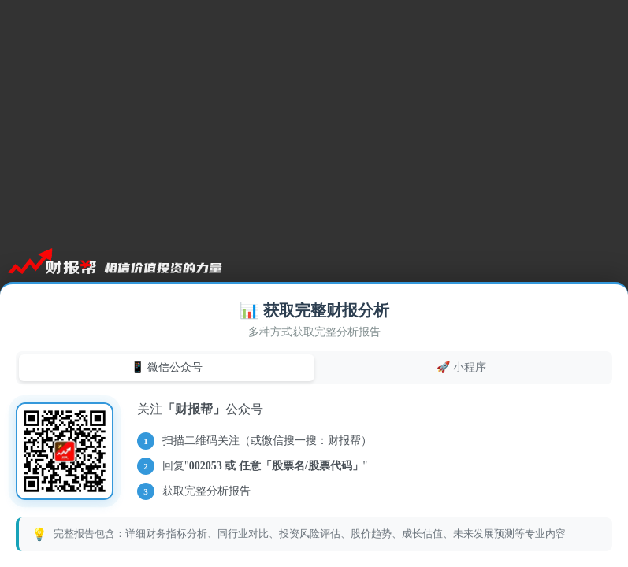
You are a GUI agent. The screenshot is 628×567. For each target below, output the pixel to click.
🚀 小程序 (461, 367)
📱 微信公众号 (167, 367)
